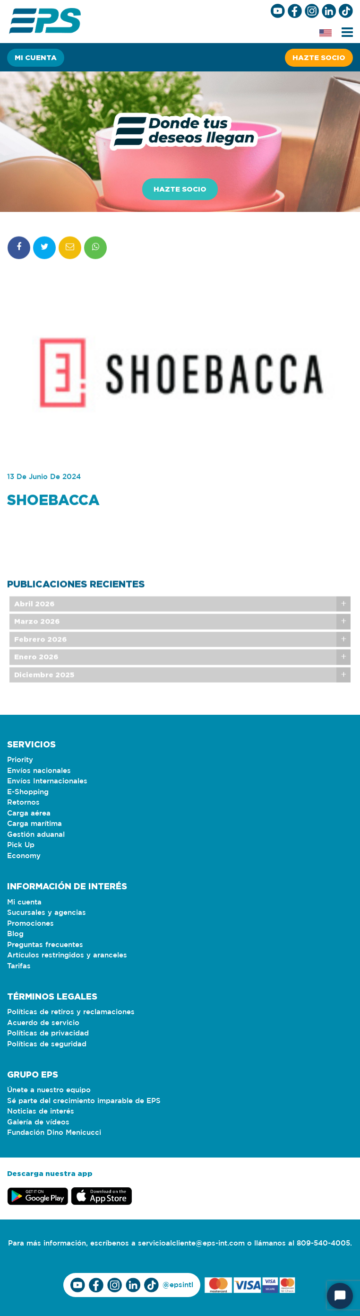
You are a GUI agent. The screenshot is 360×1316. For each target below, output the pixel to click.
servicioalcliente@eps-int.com (191, 1243)
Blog (15, 934)
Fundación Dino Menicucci (54, 1133)
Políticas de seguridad (46, 1044)
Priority (20, 760)
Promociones (30, 924)
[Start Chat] (340, 1296)
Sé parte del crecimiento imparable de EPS (84, 1101)
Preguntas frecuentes (45, 945)
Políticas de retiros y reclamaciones (71, 1012)
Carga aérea (29, 813)
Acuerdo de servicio (43, 1023)
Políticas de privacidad (48, 1033)
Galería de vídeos (38, 1122)
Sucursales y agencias (46, 913)
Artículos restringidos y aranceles (67, 955)
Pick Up (20, 845)
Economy (24, 856)
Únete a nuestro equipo (49, 1090)
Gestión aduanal (36, 835)
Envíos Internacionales (47, 781)
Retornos (23, 802)
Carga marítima (34, 824)
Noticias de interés (40, 1111)
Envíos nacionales (39, 771)
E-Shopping (28, 792)
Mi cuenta (36, 57)
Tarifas (19, 966)
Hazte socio (318, 57)
